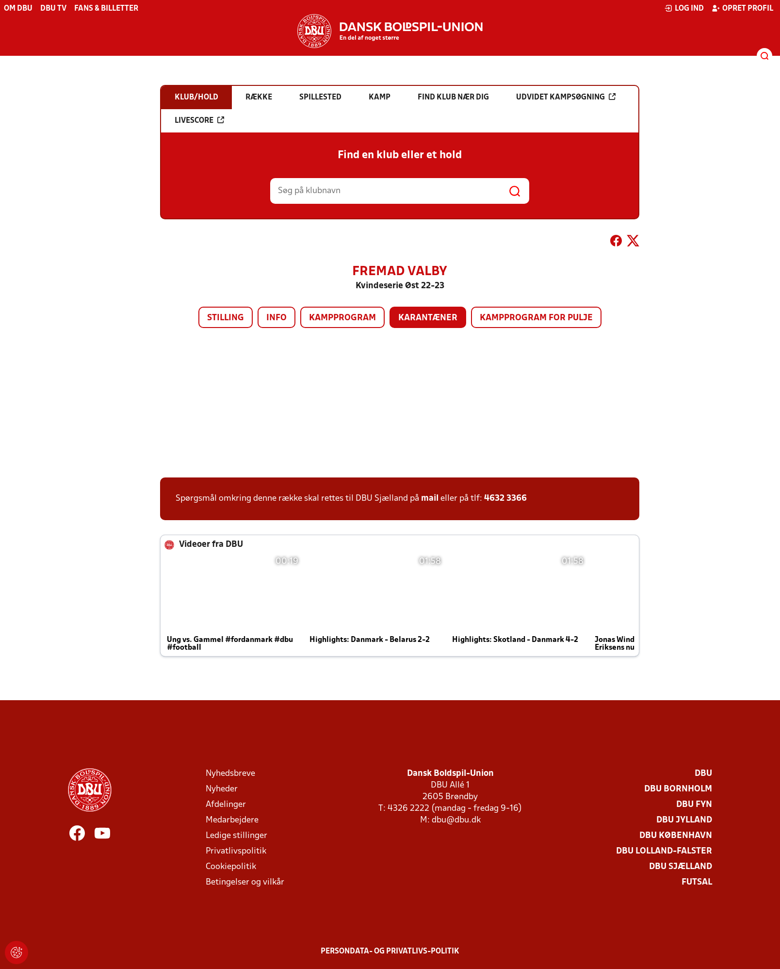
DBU (703, 774)
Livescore (199, 120)
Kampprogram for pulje (536, 318)
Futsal (697, 882)
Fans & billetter (106, 8)
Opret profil (742, 8)
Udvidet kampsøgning (566, 97)
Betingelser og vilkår (245, 882)
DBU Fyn (694, 805)
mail (430, 498)
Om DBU (18, 8)
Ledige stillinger (236, 836)
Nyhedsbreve (230, 774)
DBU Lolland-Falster (664, 851)
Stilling (225, 318)
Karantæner (427, 318)
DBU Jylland (684, 820)
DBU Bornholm (678, 789)
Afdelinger (226, 805)
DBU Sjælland (680, 867)
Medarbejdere (232, 820)
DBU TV (53, 8)
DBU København (675, 836)
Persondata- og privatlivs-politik (390, 951)
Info (276, 318)
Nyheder (222, 789)
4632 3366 (505, 498)
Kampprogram (342, 318)
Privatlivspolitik (236, 851)
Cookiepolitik (231, 867)
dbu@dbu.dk (456, 820)
